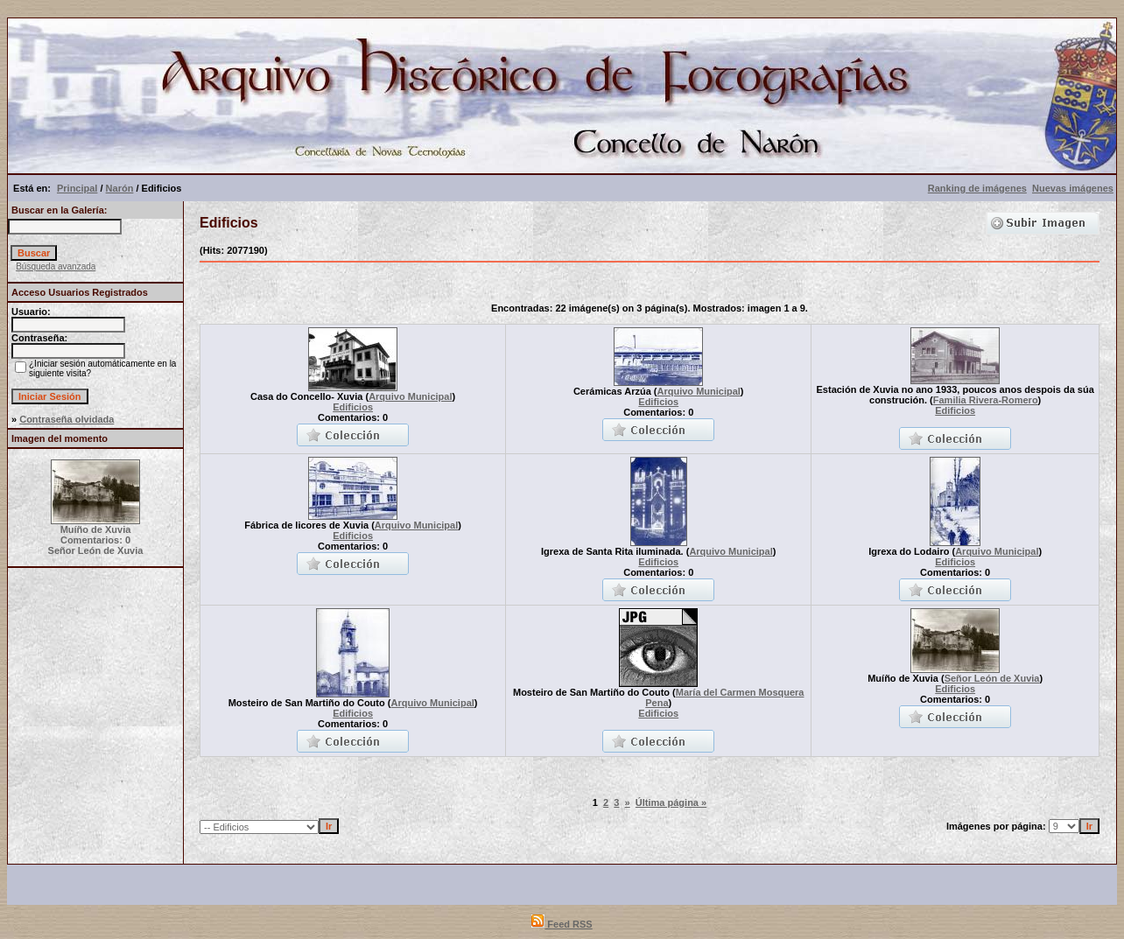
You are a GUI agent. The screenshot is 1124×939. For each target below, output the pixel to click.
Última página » (671, 802)
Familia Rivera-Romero (985, 400)
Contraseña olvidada (66, 419)
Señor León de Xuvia (992, 678)
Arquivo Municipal (410, 396)
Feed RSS (561, 924)
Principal (77, 188)
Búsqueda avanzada (55, 266)
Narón (120, 188)
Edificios (353, 407)
